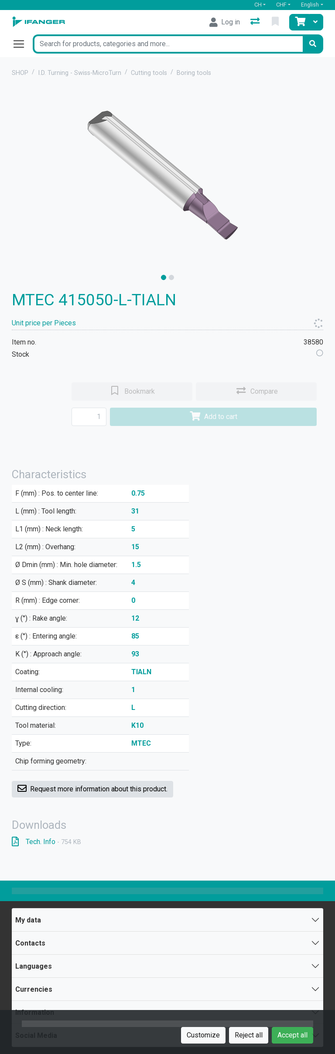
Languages (33, 966)
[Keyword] (167, 44)
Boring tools (194, 73)
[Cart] (299, 22)
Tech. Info (46, 842)
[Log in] (224, 22)
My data (28, 920)
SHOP (20, 73)
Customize (203, 1035)
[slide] (163, 277)
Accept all (292, 1035)
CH (258, 4)
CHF (281, 4)
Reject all (249, 1035)
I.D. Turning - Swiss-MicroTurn (79, 73)
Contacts (30, 943)
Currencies (33, 989)
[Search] (312, 44)
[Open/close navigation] (22, 44)
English (310, 4)
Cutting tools (149, 73)
